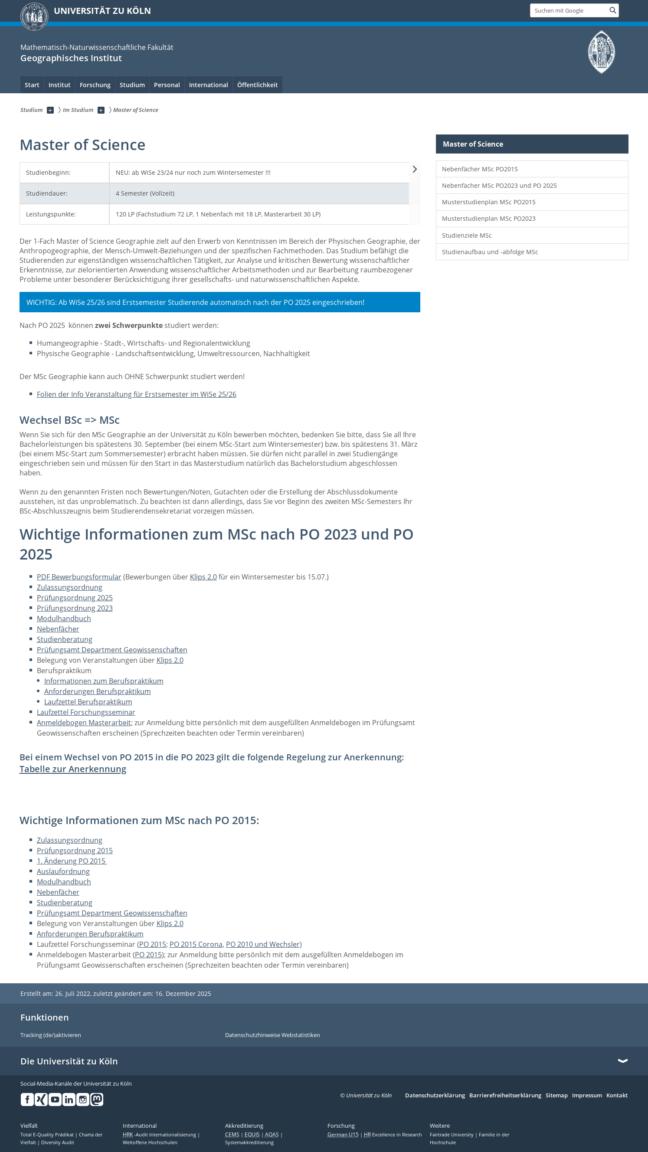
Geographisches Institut (71, 58)
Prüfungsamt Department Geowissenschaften (112, 650)
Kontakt (617, 1095)
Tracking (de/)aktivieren (50, 1035)
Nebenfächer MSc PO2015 (480, 169)
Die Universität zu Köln (69, 1061)
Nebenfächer (58, 629)
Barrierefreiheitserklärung (505, 1095)
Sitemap (557, 1095)
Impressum (587, 1095)
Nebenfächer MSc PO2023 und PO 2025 (499, 185)
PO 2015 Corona (196, 944)
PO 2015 (152, 944)
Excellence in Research (393, 1135)
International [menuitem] (208, 85)
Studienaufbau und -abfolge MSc (490, 252)
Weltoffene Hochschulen (150, 1142)
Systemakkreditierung (249, 1142)
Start (32, 85)
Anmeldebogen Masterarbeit (84, 722)
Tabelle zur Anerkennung (73, 769)
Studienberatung (64, 639)
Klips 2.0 (203, 577)
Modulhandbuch (64, 618)
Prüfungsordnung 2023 (75, 608)
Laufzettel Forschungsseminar (86, 712)
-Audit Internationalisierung (160, 1135)
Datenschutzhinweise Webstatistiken (272, 1035)
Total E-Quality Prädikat (47, 1135)
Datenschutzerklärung (435, 1095)
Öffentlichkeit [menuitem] (257, 85)
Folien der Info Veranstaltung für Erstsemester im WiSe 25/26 (136, 394)
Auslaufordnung (63, 871)
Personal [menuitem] (167, 85)
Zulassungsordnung (69, 587)
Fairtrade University (452, 1135)
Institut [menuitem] (60, 85)
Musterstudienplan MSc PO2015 (489, 202)
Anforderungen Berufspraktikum (97, 691)
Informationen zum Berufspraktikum (104, 681)
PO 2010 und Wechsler (263, 944)
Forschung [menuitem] (95, 85)
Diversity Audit (57, 1142)
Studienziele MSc (467, 235)
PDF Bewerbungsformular (79, 577)
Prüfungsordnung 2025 (75, 597)
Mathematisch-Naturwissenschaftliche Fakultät (96, 47)
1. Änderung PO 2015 (72, 861)
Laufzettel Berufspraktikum (88, 702)
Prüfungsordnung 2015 (75, 850)
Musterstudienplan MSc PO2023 (489, 218)
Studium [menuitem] (132, 85)
